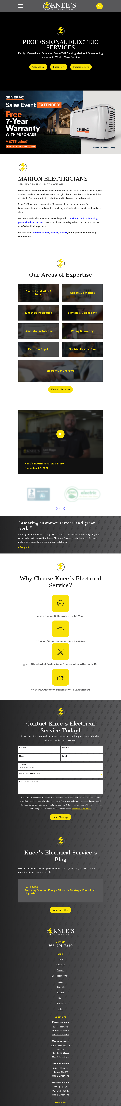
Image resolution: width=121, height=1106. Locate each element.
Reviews (60, 992)
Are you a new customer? (29, 773)
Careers (60, 970)
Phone (21, 756)
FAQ (60, 981)
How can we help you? (28, 782)
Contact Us (38, 67)
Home (60, 959)
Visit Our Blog (60, 910)
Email (64, 756)
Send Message (60, 817)
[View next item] (63, 508)
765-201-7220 (60, 946)
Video (60, 1009)
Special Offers (81, 67)
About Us (60, 965)
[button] (15, 83)
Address (22, 765)
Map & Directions (60, 1034)
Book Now (58, 67)
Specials (61, 987)
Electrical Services (60, 976)
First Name (23, 748)
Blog (60, 998)
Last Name (66, 748)
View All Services (60, 389)
